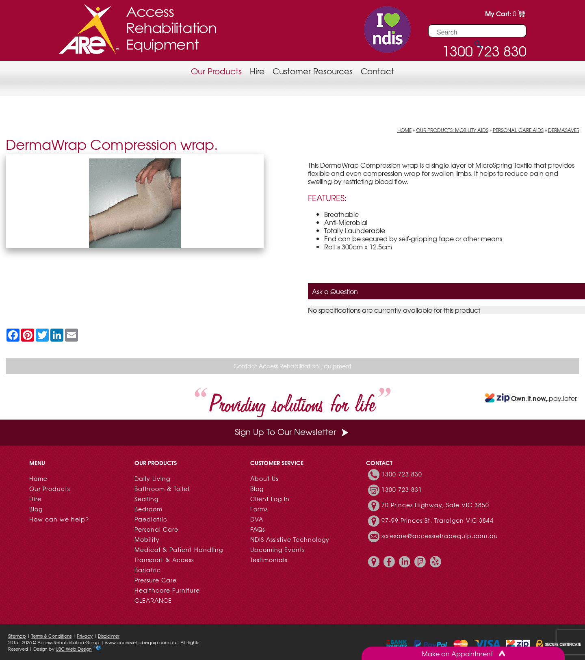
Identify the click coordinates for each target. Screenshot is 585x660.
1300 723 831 (401, 489)
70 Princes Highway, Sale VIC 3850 (435, 505)
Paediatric (150, 519)
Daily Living (152, 478)
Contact (377, 71)
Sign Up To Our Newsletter (292, 431)
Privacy (85, 635)
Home (404, 130)
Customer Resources (313, 71)
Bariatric (147, 570)
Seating (146, 499)
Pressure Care (155, 580)
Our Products (216, 71)
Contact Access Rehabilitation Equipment (292, 366)
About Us (264, 478)
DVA (256, 519)
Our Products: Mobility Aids (452, 130)
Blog (36, 509)
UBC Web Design (74, 648)
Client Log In (270, 499)
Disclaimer (108, 635)
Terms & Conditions (51, 635)
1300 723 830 (401, 474)
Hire (257, 71)
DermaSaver (563, 130)
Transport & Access (164, 560)
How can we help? (59, 519)
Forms (259, 509)
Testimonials (268, 560)
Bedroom (148, 509)
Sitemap (17, 635)
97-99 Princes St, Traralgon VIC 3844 (437, 520)
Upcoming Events (277, 549)
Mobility (147, 539)
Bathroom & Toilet (162, 489)
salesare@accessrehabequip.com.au (439, 536)
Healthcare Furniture (167, 590)
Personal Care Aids (518, 130)
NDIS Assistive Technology (289, 539)
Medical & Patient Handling (178, 549)
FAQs (257, 529)
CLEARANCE (153, 600)
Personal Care (156, 529)
